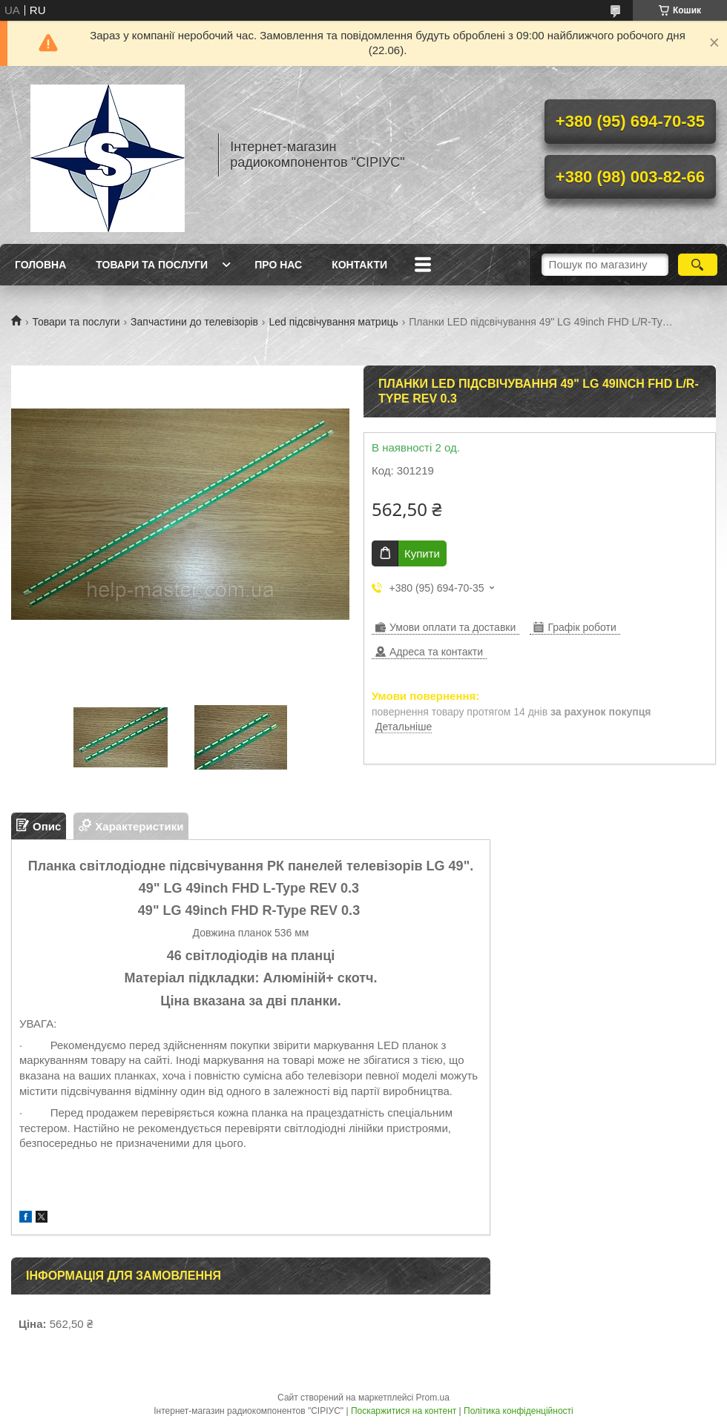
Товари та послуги (152, 265)
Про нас (278, 265)
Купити (422, 553)
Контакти (359, 265)
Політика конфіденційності (518, 1411)
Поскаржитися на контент (403, 1411)
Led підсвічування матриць (333, 322)
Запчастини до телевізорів (194, 322)
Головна (40, 265)
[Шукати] (697, 265)
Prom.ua (433, 1397)
